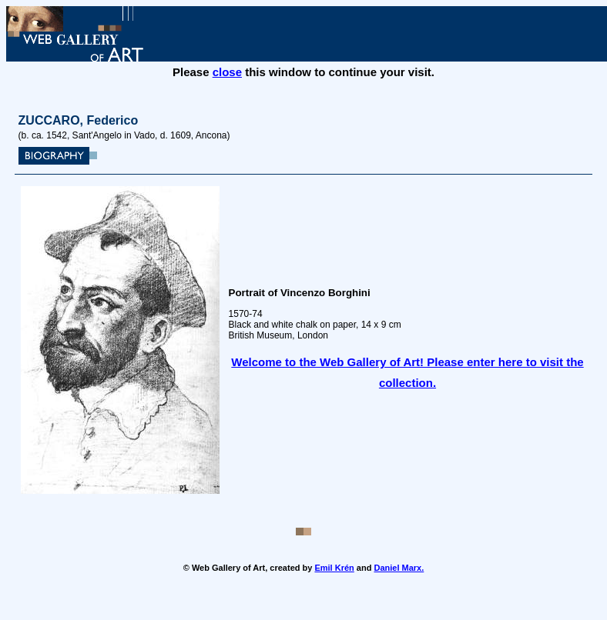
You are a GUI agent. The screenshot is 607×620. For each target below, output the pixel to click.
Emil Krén (334, 567)
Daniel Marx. (399, 567)
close (227, 71)
